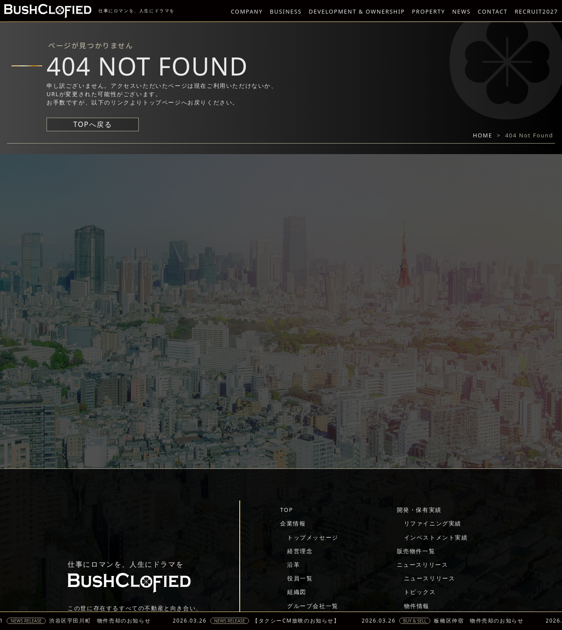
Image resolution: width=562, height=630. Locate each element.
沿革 (293, 565)
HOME (483, 135)
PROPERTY (428, 11)
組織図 (296, 592)
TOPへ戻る (92, 124)
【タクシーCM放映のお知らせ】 (299, 620)
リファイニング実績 (432, 523)
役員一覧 (300, 578)
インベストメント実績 (436, 537)
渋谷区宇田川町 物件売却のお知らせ (103, 620)
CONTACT (493, 11)
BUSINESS (286, 11)
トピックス (420, 592)
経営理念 (300, 551)
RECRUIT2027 (536, 11)
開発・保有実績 (419, 510)
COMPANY (247, 11)
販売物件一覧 (416, 551)
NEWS (461, 11)
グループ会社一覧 (313, 606)
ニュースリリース (422, 565)
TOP (286, 510)
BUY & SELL (418, 621)
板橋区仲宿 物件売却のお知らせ (482, 620)
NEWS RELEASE (30, 621)
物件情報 (416, 606)
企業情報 (293, 523)
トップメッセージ (313, 537)
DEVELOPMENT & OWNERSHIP (357, 11)
